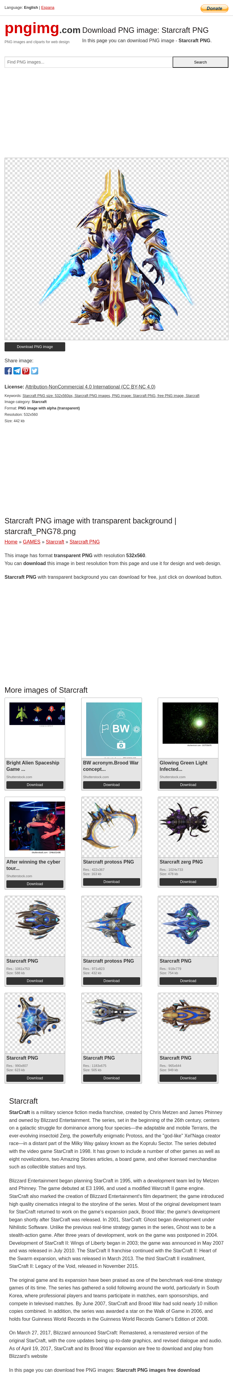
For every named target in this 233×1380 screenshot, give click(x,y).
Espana (47, 7)
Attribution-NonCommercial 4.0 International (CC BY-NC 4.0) (90, 386)
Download (35, 785)
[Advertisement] (116, 115)
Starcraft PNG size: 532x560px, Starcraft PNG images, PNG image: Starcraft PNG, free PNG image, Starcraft (110, 396)
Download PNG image (35, 347)
